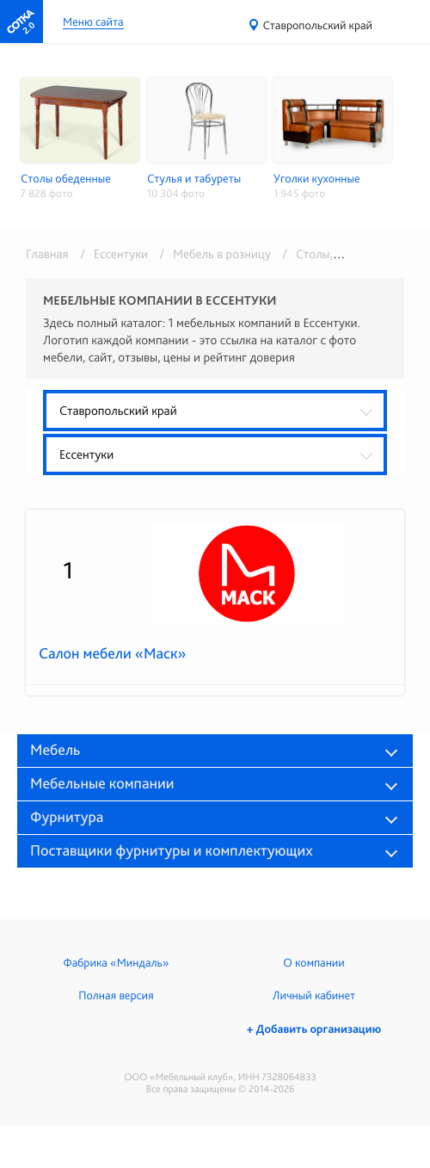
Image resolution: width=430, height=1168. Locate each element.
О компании (313, 963)
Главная (47, 254)
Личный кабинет (314, 996)
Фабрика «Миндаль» (116, 963)
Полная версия (115, 996)
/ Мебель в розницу (211, 254)
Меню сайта (93, 22)
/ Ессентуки (110, 254)
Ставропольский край (318, 26)
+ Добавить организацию (314, 1029)
